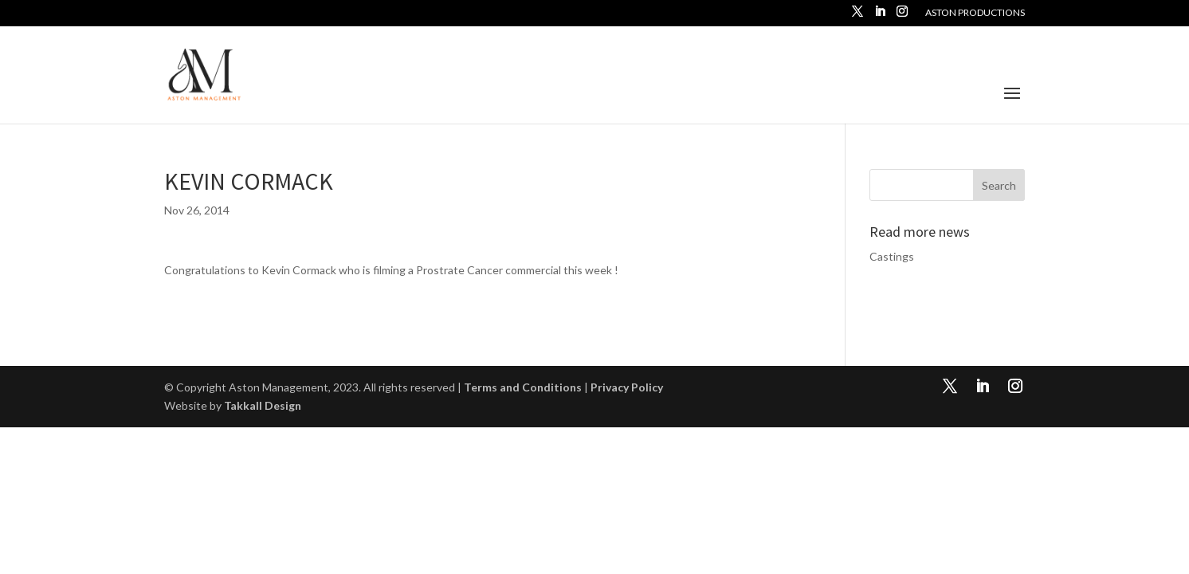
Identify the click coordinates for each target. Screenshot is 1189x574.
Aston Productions (975, 13)
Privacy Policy (627, 387)
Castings (891, 256)
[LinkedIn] (879, 16)
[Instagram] (902, 16)
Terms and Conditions (523, 387)
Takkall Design (262, 405)
